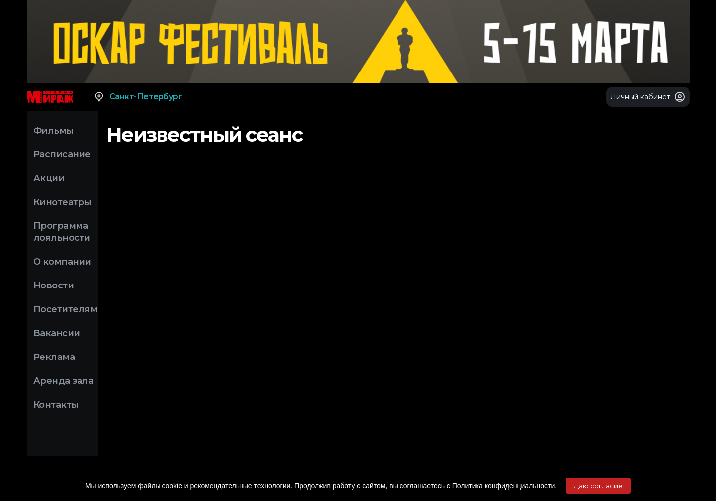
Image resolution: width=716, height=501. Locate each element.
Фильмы (53, 130)
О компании (62, 261)
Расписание (62, 154)
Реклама (54, 357)
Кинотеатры (62, 202)
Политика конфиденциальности (503, 486)
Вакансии (56, 333)
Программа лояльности (61, 231)
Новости (53, 285)
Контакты (56, 404)
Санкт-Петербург (137, 97)
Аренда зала (63, 380)
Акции (49, 178)
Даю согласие (598, 486)
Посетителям (65, 309)
